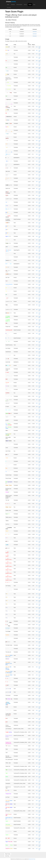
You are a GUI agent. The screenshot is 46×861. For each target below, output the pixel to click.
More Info (39, 47)
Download (13, 4)
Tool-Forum (7, 855)
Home (8, 4)
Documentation (19, 4)
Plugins (30, 4)
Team (34, 4)
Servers (25, 4)
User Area (9, 7)
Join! (37, 46)
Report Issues (7, 853)
